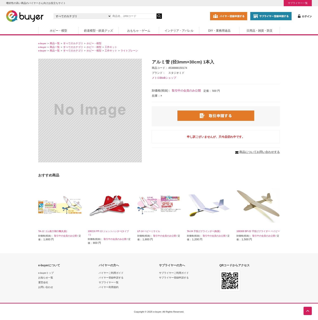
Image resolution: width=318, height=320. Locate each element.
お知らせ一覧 (45, 277)
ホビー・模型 (58, 30)
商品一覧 (55, 43)
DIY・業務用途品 (219, 30)
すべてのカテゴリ (73, 43)
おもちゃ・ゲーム (138, 30)
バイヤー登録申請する (111, 277)
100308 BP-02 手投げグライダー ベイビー (258, 231)
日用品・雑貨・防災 (260, 30)
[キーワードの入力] (134, 16)
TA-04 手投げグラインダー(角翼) (203, 231)
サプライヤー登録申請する (174, 277)
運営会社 (43, 282)
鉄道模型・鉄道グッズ (98, 30)
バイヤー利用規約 (109, 287)
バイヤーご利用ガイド (111, 272)
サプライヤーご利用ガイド (174, 272)
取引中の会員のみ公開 (186, 90)
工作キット (111, 47)
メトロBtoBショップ (164, 77)
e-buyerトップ (46, 272)
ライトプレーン (129, 50)
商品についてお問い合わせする (259, 151)
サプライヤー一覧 (298, 3)
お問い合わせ (45, 287)
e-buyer (42, 43)
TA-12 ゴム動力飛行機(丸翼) (52, 231)
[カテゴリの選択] (82, 16)
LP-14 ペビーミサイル (148, 231)
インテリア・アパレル (179, 30)
